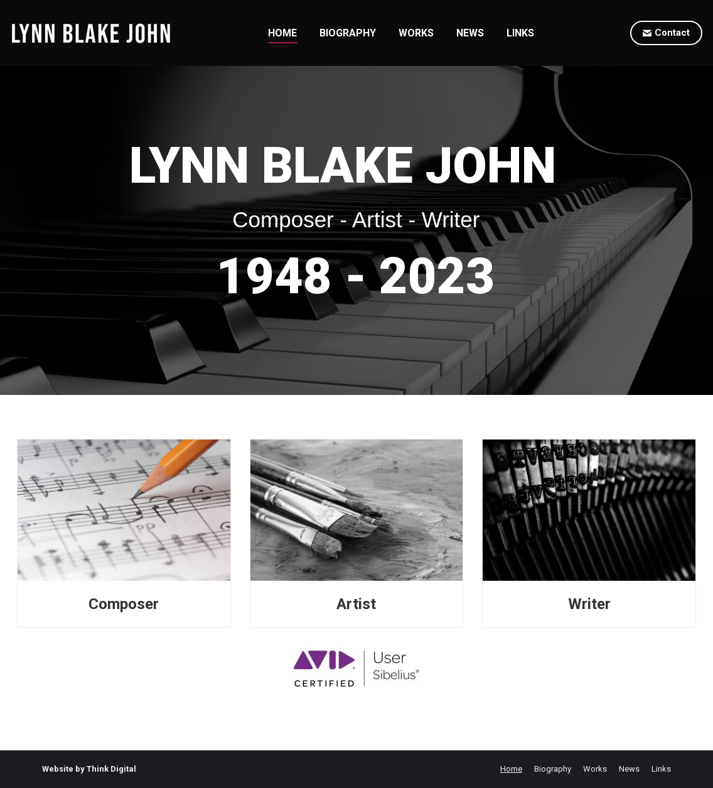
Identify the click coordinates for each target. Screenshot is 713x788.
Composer (123, 604)
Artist (356, 604)
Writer (589, 604)
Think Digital (111, 769)
